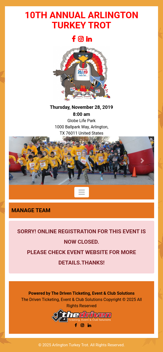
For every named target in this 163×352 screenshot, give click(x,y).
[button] (20, 160)
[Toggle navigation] (81, 192)
